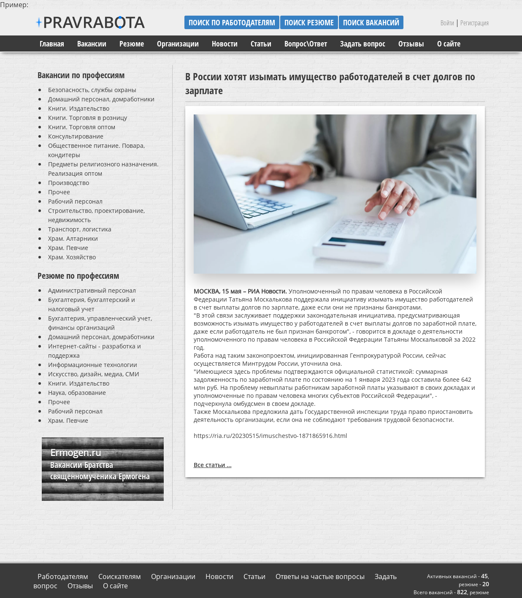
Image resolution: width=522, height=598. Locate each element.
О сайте (448, 43)
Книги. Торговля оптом (81, 127)
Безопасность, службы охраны (92, 90)
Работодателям (63, 576)
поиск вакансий (371, 22)
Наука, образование (77, 393)
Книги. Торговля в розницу (87, 118)
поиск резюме (309, 22)
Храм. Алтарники (73, 238)
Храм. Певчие (68, 248)
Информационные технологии (92, 365)
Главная (52, 43)
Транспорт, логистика (79, 229)
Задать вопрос (362, 43)
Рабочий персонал (75, 201)
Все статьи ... (213, 465)
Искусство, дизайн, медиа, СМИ (93, 374)
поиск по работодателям (232, 22)
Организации (178, 43)
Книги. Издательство (78, 108)
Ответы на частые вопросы (320, 576)
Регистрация (474, 22)
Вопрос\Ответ (305, 43)
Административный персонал (92, 290)
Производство (68, 183)
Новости (225, 43)
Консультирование (75, 136)
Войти (447, 22)
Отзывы (411, 43)
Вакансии (91, 43)
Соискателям (119, 576)
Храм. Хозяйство (72, 257)
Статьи (261, 43)
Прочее (59, 192)
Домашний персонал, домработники (101, 99)
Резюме (131, 43)
